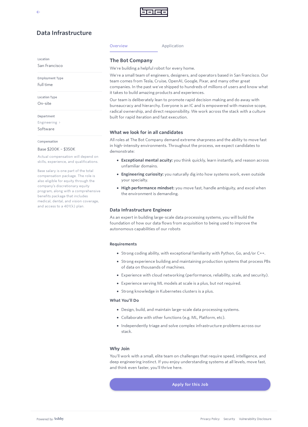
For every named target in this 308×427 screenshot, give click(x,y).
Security (229, 419)
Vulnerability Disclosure (255, 419)
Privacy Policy (210, 419)
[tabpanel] (190, 224)
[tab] (134, 47)
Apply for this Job (190, 384)
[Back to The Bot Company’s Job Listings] (38, 12)
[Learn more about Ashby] (50, 419)
